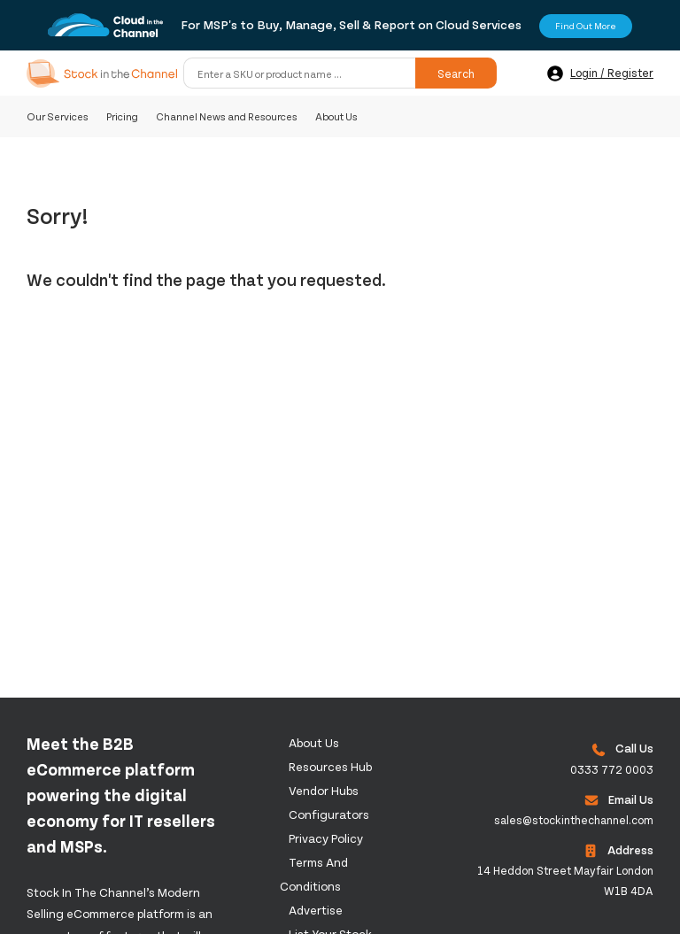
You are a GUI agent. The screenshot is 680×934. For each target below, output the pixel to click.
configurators (329, 814)
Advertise (316, 909)
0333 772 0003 (611, 769)
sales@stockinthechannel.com (573, 820)
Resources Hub (330, 766)
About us (314, 742)
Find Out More (585, 25)
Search (456, 73)
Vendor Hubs (324, 790)
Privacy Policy (326, 837)
